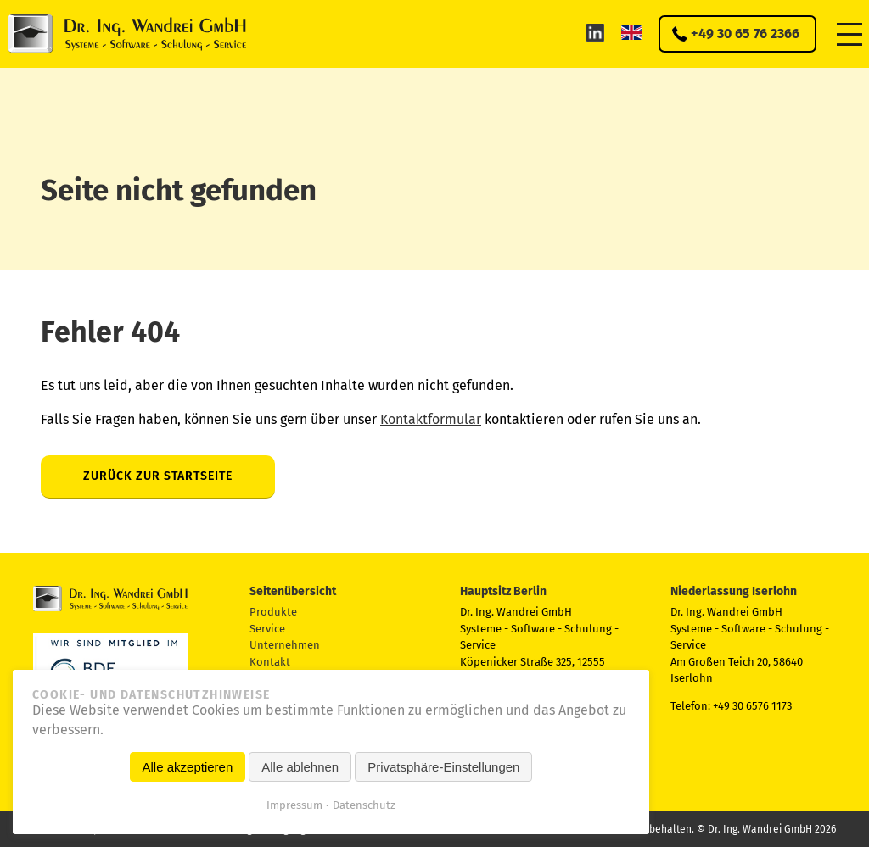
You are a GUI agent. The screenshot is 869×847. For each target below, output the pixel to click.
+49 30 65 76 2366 (745, 33)
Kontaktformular (430, 419)
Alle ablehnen (300, 767)
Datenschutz (364, 805)
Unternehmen (284, 644)
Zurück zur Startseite (158, 476)
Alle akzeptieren (188, 767)
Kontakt (269, 661)
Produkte (273, 611)
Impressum (294, 805)
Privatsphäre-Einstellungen (443, 767)
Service (267, 628)
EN (631, 32)
